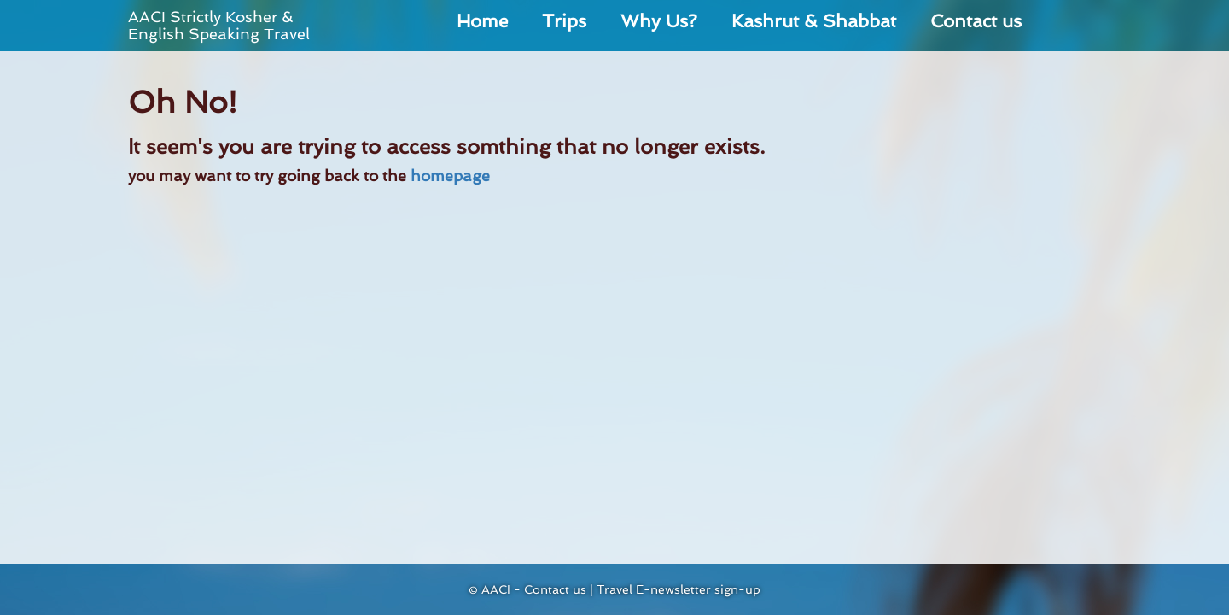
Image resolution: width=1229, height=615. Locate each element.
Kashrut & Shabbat (813, 21)
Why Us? (658, 21)
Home (482, 21)
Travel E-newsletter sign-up (678, 589)
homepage (450, 175)
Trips (564, 21)
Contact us (976, 21)
